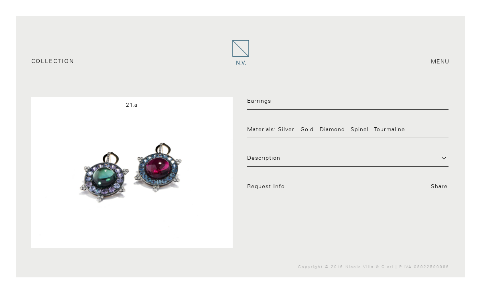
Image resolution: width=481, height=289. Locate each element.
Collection (52, 61)
